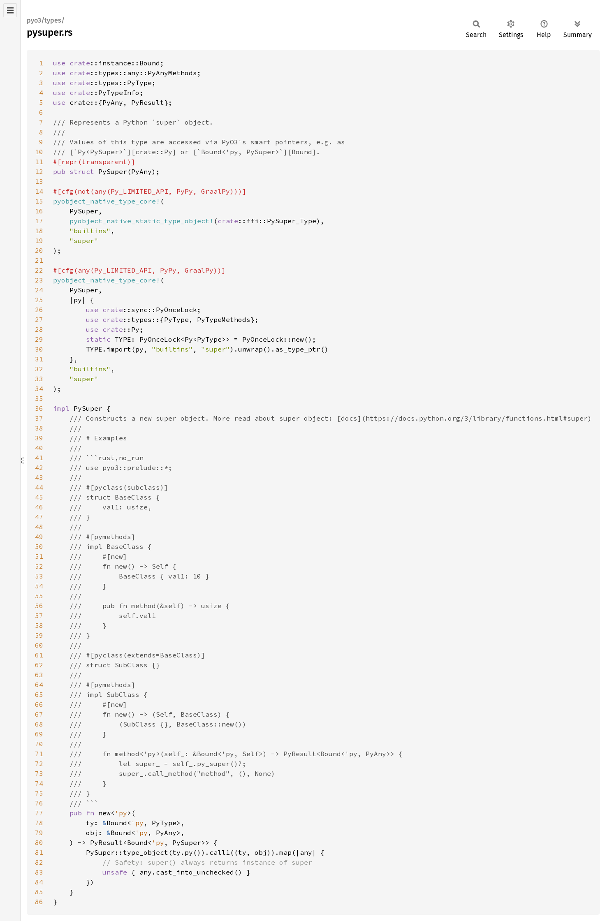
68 (39, 724)
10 (39, 152)
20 (39, 250)
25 (39, 300)
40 (39, 448)
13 (39, 181)
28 (39, 329)
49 (39, 536)
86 (39, 902)
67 (39, 714)
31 (39, 359)
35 (39, 398)
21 (39, 260)
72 (39, 763)
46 (39, 507)
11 (39, 161)
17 (39, 221)
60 (39, 645)
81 (39, 852)
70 (39, 744)
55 (39, 596)
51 (39, 556)
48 (39, 527)
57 (39, 615)
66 (39, 704)
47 (39, 517)
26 (39, 309)
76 (39, 803)
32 (39, 369)
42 (39, 467)
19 (39, 240)
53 (39, 576)
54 (39, 586)
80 (39, 842)
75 (39, 793)
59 (39, 635)
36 (39, 408)
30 (39, 349)
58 (39, 625)
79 (39, 832)
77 (39, 813)
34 (39, 388)
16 (39, 211)
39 (39, 438)
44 (39, 487)
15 (39, 201)
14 (39, 191)
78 (39, 823)
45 (39, 497)
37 (39, 418)
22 (39, 270)
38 (39, 428)
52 (39, 566)
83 (39, 872)
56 (39, 606)
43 (39, 477)
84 (39, 882)
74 (39, 783)
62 (39, 665)
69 (39, 734)
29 (39, 339)
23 (39, 280)
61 (39, 655)
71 (39, 754)
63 (39, 675)
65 (39, 694)
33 (39, 379)
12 (39, 171)
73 (39, 773)
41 (39, 458)
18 (39, 231)
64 (39, 684)
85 (39, 892)
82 (39, 862)
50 (39, 546)
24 (39, 290)
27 (39, 319)
